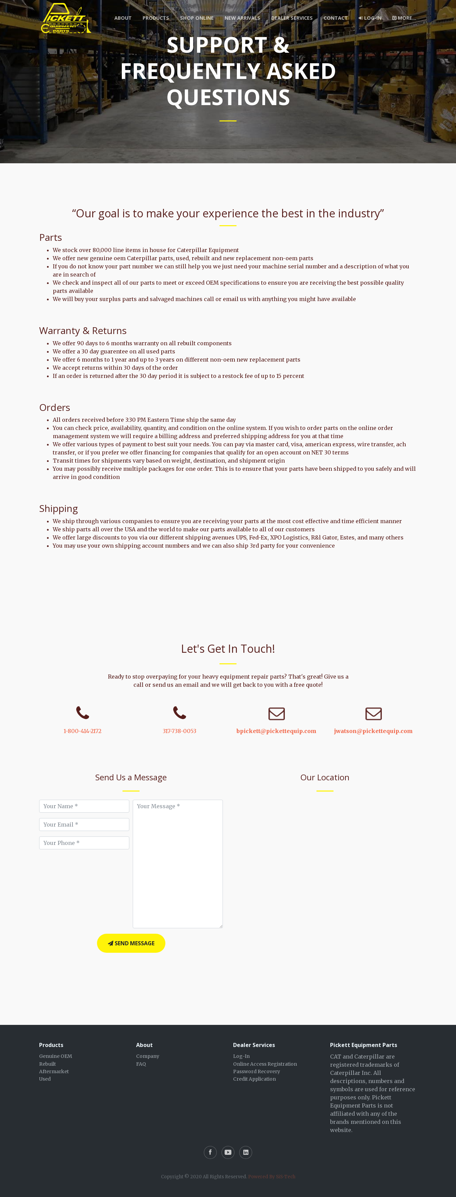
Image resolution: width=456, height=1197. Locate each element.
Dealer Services (292, 18)
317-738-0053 (179, 731)
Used (45, 1079)
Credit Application (254, 1079)
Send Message (131, 943)
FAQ (141, 1064)
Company (147, 1056)
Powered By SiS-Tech (271, 1177)
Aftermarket (54, 1071)
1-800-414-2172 (82, 731)
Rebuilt (47, 1064)
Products (156, 18)
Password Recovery (256, 1071)
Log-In (370, 18)
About (123, 18)
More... (404, 18)
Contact (336, 18)
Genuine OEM (55, 1056)
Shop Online (197, 18)
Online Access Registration (265, 1064)
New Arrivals (242, 18)
